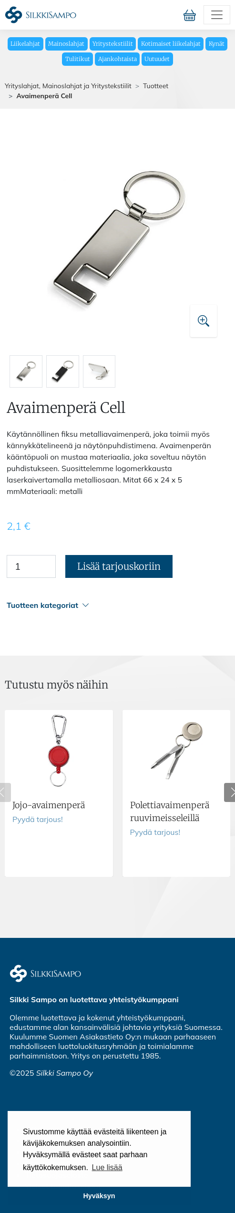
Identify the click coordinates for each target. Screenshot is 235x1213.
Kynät (217, 43)
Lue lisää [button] (107, 1167)
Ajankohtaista (117, 58)
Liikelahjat (25, 43)
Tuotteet (155, 86)
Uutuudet (157, 58)
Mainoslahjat (66, 43)
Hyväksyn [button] (99, 1196)
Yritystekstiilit (112, 43)
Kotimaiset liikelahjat (171, 43)
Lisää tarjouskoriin (119, 566)
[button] (116, 605)
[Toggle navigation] (217, 14)
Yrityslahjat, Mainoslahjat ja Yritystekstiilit (68, 86)
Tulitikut (77, 58)
